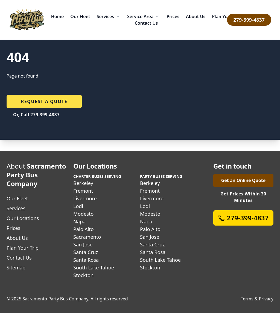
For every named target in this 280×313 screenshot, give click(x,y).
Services (109, 16)
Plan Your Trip (226, 16)
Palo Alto (83, 229)
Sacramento (87, 237)
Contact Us (146, 23)
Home (57, 16)
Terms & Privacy (257, 299)
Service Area (143, 16)
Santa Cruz (85, 252)
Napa (79, 221)
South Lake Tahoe (93, 267)
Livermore (85, 198)
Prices (173, 16)
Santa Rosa (86, 260)
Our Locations (23, 218)
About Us (195, 16)
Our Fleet (80, 16)
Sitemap (16, 267)
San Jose (82, 244)
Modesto (83, 213)
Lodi (78, 206)
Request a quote (44, 101)
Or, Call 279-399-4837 (36, 115)
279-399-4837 (249, 19)
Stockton (83, 275)
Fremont (83, 190)
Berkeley (83, 183)
